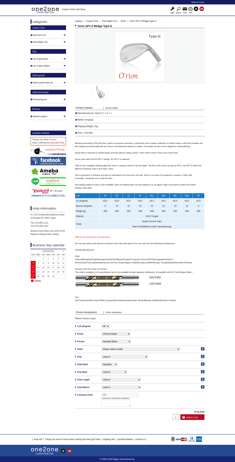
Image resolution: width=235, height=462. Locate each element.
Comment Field (85, 395)
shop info (38, 439)
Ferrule (80, 341)
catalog (78, 21)
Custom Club (92, 21)
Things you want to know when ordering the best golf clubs (72, 439)
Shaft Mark (82, 364)
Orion (123, 21)
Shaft (80, 349)
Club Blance (83, 387)
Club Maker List (109, 21)
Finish (80, 334)
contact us (140, 439)
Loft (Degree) (84, 326)
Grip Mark (82, 372)
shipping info (109, 439)
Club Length (83, 379)
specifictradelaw (125, 439)
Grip (79, 357)
